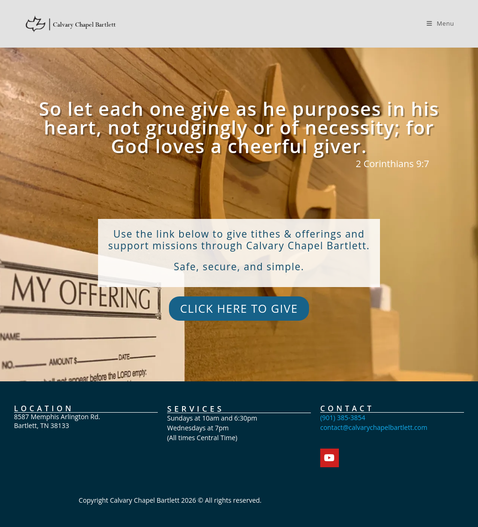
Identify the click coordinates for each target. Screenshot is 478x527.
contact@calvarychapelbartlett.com (374, 427)
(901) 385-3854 (342, 417)
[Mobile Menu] (440, 23)
